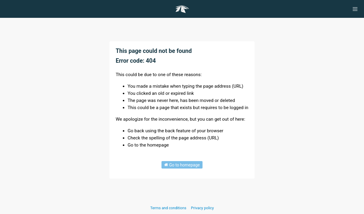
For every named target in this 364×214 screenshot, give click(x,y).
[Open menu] (355, 9)
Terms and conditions (168, 208)
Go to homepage (182, 164)
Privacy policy (202, 208)
